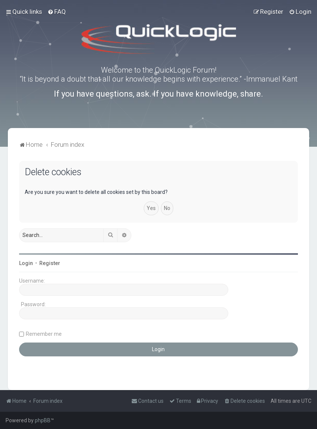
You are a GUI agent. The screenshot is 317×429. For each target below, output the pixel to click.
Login (26, 263)
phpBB (43, 420)
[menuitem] (57, 11)
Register (49, 263)
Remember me (44, 334)
